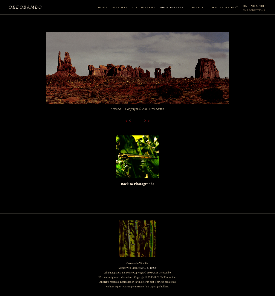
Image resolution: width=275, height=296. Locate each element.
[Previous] (130, 120)
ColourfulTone (223, 7)
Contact (196, 7)
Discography (144, 7)
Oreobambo (25, 7)
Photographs (172, 7)
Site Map (119, 7)
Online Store (254, 8)
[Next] (145, 120)
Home (103, 7)
